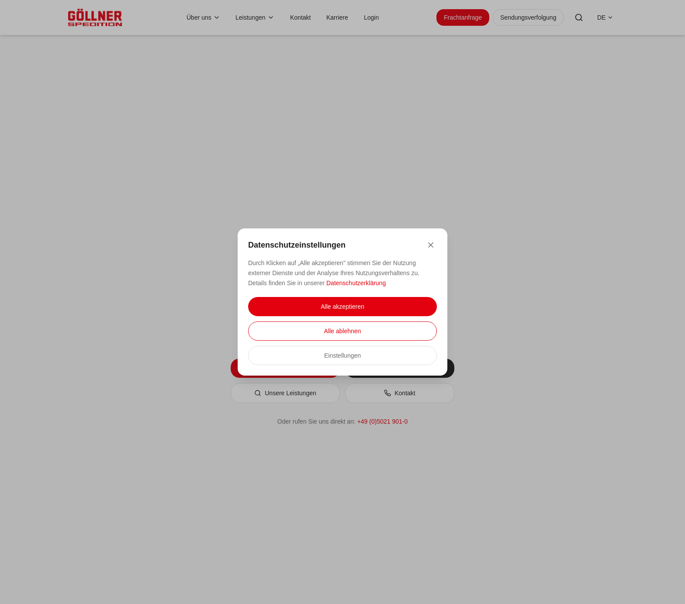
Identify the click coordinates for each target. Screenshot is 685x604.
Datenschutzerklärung (356, 283)
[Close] (431, 245)
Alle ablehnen (342, 331)
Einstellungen (342, 355)
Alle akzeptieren (342, 306)
